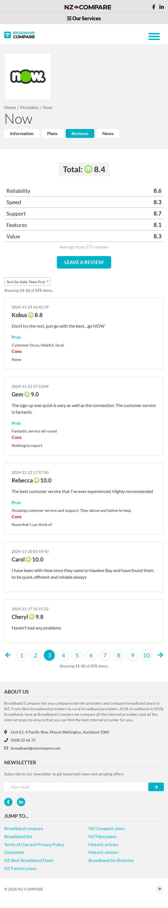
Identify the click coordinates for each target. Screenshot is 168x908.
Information (22, 133)
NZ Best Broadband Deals (29, 860)
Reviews (80, 133)
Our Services (84, 18)
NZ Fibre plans (102, 836)
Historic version (103, 852)
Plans (52, 133)
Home (10, 107)
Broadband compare (23, 828)
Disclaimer (14, 852)
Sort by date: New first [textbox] (26, 281)
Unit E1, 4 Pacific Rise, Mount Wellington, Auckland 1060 (56, 732)
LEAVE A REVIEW (84, 262)
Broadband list (18, 836)
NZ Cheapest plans (106, 828)
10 (146, 655)
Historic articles (103, 844)
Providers (29, 107)
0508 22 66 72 (19, 740)
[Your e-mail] (76, 787)
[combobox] (27, 281)
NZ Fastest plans (20, 868)
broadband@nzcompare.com (32, 748)
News (108, 133)
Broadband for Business (111, 860)
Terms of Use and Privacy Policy (34, 844)
